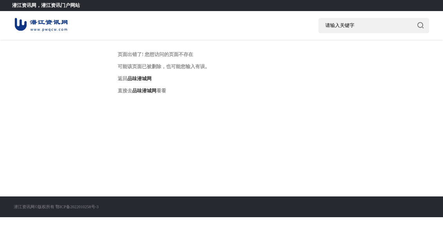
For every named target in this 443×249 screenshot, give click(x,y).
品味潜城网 (139, 78)
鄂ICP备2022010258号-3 (77, 206)
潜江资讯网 (24, 5)
